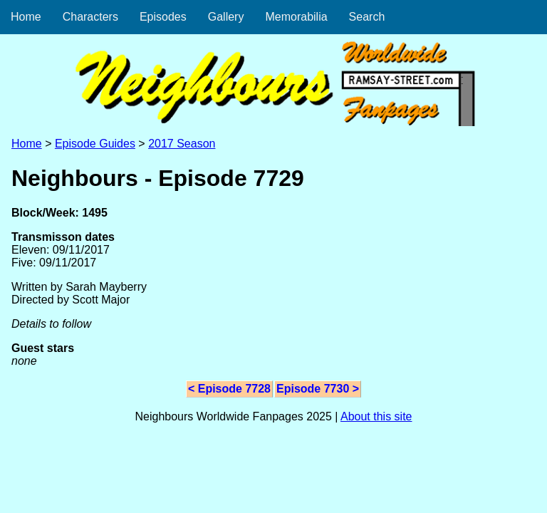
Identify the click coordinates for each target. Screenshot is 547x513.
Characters (90, 17)
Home (26, 17)
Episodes (163, 17)
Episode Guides (95, 144)
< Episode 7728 (229, 389)
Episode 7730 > (317, 389)
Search (367, 17)
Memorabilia (296, 17)
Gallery (226, 17)
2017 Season (181, 144)
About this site (376, 416)
